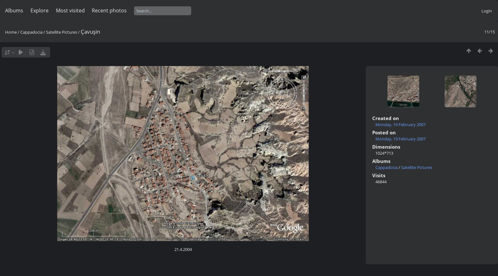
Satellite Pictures (61, 32)
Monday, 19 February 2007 (400, 124)
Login (486, 11)
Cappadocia (31, 32)
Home (11, 32)
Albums (14, 10)
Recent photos (109, 10)
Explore (39, 10)
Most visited (70, 10)
